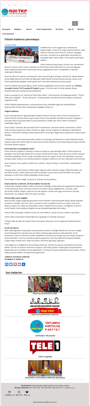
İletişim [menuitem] (80, 29)
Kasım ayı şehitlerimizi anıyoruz (45, 314)
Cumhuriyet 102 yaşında (45, 335)
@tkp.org (27, 395)
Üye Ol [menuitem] (71, 29)
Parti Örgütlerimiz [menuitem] (44, 29)
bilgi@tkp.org (69, 388)
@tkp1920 (19, 395)
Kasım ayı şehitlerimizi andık (45, 293)
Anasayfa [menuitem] (6, 29)
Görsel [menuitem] (29, 29)
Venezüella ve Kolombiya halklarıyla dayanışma (45, 377)
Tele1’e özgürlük (45, 356)
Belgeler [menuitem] (17, 29)
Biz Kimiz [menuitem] (59, 29)
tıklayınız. (54, 402)
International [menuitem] (8, 34)
